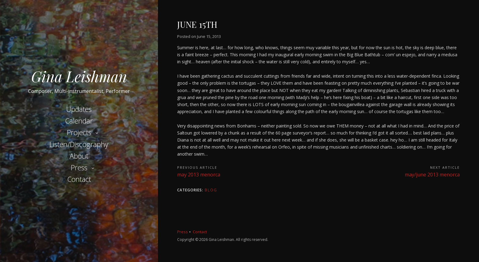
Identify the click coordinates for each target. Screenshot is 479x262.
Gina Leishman (79, 76)
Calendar (79, 121)
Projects (79, 132)
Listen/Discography (78, 144)
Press (79, 167)
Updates (79, 109)
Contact (79, 179)
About (79, 156)
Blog (211, 190)
